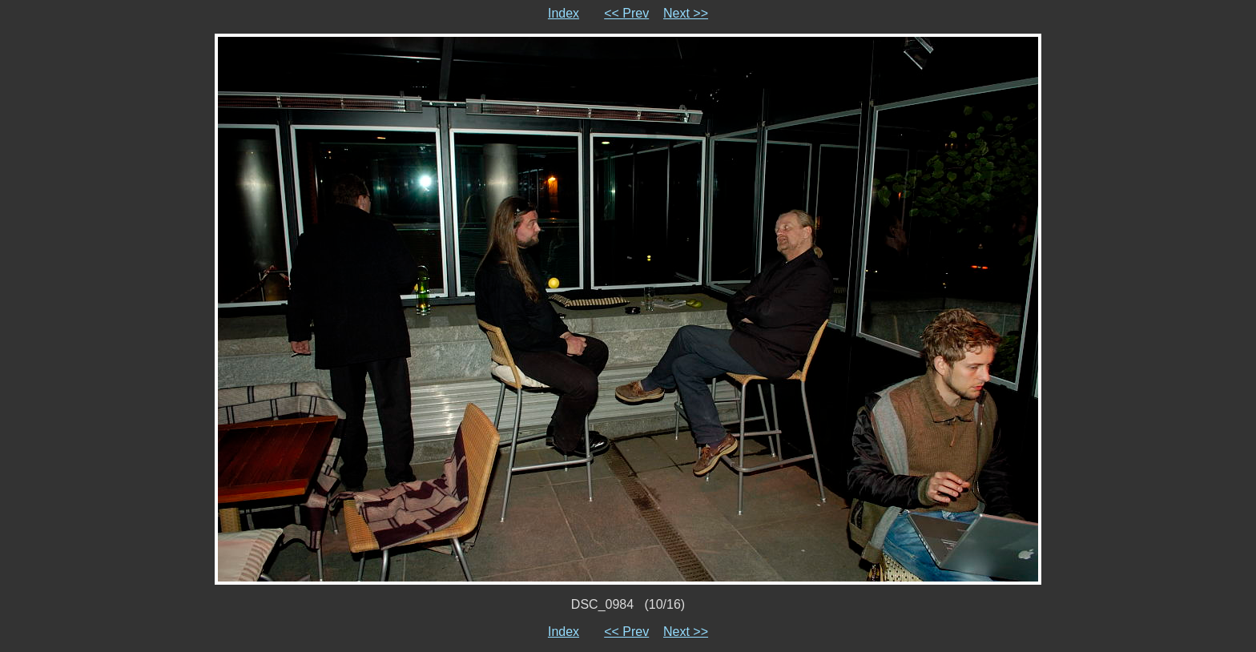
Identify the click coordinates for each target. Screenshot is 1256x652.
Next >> (685, 13)
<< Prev (626, 13)
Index (563, 13)
